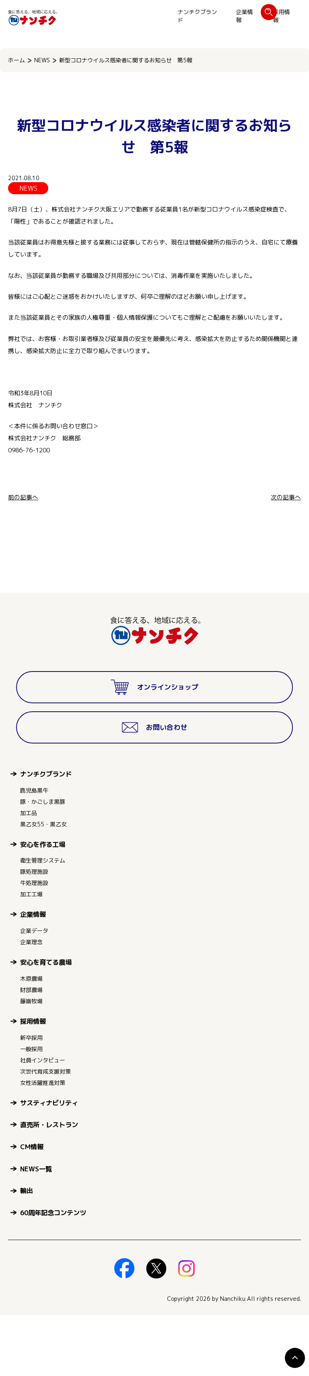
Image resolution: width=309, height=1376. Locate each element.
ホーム (16, 60)
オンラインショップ (220, 16)
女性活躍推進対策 (42, 1144)
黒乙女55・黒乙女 (43, 885)
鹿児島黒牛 (34, 851)
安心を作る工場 (42, 905)
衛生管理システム (42, 921)
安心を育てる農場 (46, 1023)
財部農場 (31, 1051)
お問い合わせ (276, 16)
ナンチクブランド (85, 16)
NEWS (42, 60)
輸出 (26, 1251)
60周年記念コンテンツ (53, 1273)
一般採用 (31, 1110)
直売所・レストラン (49, 1185)
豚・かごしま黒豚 (42, 863)
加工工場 (31, 955)
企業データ (34, 992)
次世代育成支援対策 (45, 1132)
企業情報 (132, 16)
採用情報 (169, 16)
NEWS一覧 (36, 1229)
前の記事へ (23, 497)
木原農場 (31, 1039)
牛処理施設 (34, 944)
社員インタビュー (42, 1121)
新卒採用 (31, 1099)
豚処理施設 (34, 933)
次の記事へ (286, 497)
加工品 (28, 874)
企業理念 (31, 1003)
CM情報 (31, 1207)
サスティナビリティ (49, 1164)
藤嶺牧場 (31, 1062)
